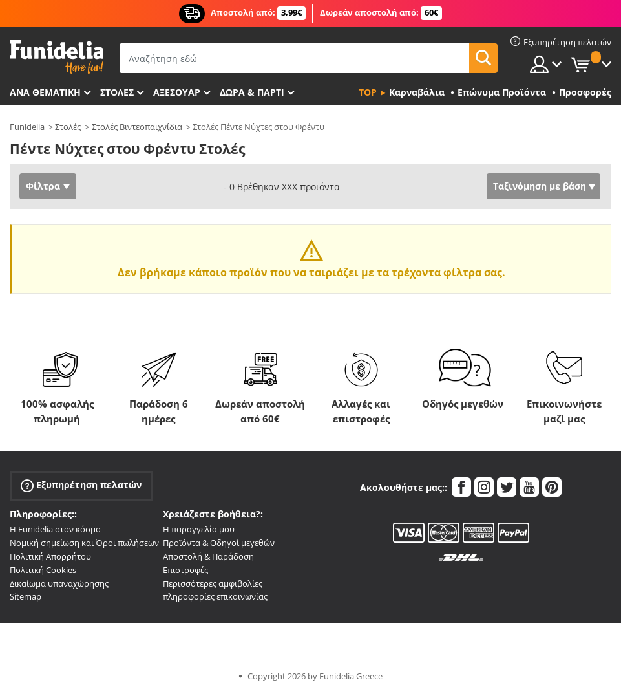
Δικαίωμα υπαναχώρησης (59, 583)
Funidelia (27, 127)
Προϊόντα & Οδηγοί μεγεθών (219, 543)
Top (368, 92)
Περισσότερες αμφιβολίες (212, 583)
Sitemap (25, 596)
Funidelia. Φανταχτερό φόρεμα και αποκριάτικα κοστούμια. (56, 57)
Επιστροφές (185, 570)
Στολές (68, 127)
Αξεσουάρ (176, 92)
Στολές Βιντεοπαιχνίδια (137, 127)
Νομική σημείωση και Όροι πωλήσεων (84, 543)
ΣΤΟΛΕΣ (117, 92)
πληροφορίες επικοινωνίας (215, 596)
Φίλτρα (43, 186)
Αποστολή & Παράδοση (208, 556)
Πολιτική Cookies (43, 570)
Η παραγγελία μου (199, 529)
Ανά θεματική (45, 92)
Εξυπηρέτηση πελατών (81, 485)
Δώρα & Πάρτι (252, 92)
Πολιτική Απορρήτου (50, 556)
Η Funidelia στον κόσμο (55, 529)
